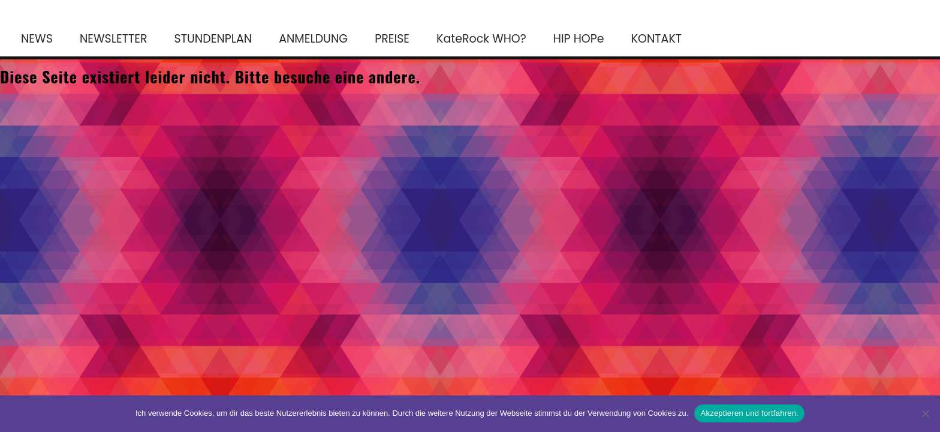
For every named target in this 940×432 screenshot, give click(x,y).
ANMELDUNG (313, 39)
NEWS (37, 39)
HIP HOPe (578, 39)
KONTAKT (656, 39)
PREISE (392, 39)
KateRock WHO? (481, 39)
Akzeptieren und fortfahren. (749, 413)
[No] (925, 413)
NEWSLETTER (113, 39)
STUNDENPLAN (213, 39)
